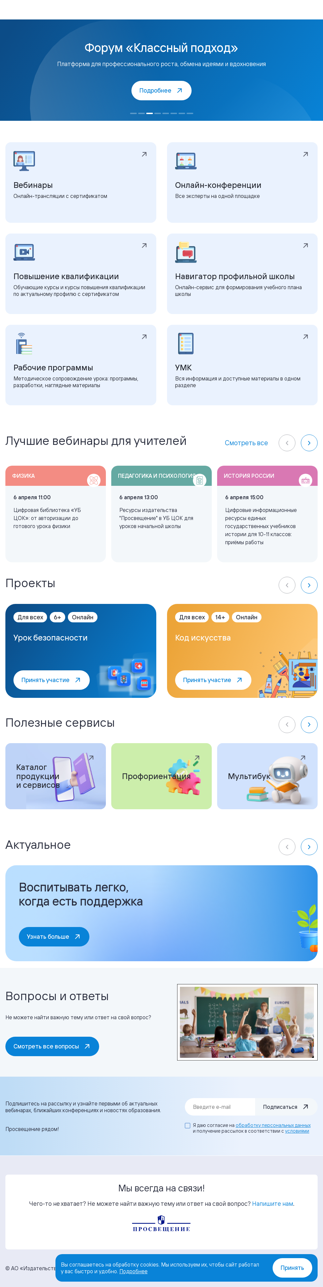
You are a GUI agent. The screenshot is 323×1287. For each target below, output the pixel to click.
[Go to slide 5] (165, 113)
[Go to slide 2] (141, 113)
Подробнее (133, 1271)
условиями (297, 1131)
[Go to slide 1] (133, 113)
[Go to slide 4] (157, 113)
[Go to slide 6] (173, 113)
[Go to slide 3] (149, 113)
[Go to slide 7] (181, 113)
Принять (292, 1268)
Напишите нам (272, 1203)
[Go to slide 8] (190, 113)
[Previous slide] (287, 442)
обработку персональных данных (273, 1125)
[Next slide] (309, 442)
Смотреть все (246, 443)
